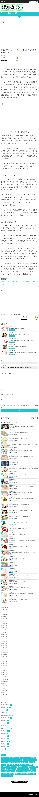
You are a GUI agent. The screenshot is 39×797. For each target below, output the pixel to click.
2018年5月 (3, 638)
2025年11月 (3, 614)
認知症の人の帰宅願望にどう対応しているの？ (19, 438)
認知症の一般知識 (6, 707)
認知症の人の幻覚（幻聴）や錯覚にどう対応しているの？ (21, 510)
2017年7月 (3, 661)
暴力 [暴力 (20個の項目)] (8, 757)
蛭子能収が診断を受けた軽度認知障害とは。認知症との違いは (22, 540)
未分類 (3, 749)
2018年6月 (3, 636)
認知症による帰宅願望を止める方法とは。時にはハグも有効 (22, 352)
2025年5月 (3, 627)
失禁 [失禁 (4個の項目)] (26, 766)
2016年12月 (3, 676)
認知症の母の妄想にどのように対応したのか (19, 334)
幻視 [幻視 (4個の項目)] (35, 766)
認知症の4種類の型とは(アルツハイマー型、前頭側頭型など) (21, 486)
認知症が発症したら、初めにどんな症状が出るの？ (19, 558)
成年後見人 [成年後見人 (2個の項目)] (4, 775)
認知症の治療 (5, 720)
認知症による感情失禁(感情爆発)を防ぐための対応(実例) (21, 492)
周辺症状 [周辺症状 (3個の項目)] (32, 769)
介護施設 (4, 712)
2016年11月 (3, 679)
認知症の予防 (5, 744)
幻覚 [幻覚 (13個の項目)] (3, 760)
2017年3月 (3, 670)
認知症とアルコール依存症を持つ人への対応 (18, 599)
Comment (4, 376)
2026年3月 (3, 609)
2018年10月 (3, 632)
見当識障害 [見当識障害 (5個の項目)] (4, 766)
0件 (10, 55)
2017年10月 (3, 654)
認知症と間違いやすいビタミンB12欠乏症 (18, 474)
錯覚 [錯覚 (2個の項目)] (10, 775)
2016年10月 (3, 681)
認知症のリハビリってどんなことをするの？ (18, 516)
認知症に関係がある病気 (7, 715)
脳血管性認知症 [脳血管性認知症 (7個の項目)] (24, 762)
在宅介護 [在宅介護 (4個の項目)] (20, 766)
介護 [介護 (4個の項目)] (3, 769)
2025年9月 (3, 618)
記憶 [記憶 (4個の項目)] (30, 766)
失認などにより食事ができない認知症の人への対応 (20, 564)
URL (3, 399)
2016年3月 (3, 697)
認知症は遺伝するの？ (14, 462)
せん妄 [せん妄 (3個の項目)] (19, 769)
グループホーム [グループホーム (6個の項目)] (11, 764)
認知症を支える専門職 (6, 728)
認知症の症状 (5, 741)
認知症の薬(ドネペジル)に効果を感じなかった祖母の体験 (21, 593)
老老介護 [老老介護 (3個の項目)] (4, 771)
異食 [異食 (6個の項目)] (18, 764)
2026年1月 (3, 612)
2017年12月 (3, 650)
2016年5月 (3, 692)
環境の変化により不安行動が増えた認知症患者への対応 (20, 450)
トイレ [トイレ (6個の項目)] (4, 764)
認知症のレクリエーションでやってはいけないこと (20, 480)
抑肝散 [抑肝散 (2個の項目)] (28, 773)
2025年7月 (3, 623)
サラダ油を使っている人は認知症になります (18, 522)
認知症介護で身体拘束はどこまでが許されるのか (19, 504)
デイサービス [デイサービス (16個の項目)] (31, 757)
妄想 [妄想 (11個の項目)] (8, 760)
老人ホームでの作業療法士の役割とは (17, 346)
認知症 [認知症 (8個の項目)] (16, 762)
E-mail (3, 394)
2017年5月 (3, 665)
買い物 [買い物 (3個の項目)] (28, 771)
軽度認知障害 (5, 723)
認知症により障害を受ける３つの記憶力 (17, 581)
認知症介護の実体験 (6, 705)
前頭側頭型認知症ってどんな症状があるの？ (18, 534)
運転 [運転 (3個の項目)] (17, 773)
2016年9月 (3, 683)
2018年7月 (3, 634)
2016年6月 (3, 690)
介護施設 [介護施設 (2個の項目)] (22, 773)
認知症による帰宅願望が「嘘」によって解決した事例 (21, 340)
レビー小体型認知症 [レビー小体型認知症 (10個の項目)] (17, 760)
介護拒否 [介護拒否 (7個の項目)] (31, 762)
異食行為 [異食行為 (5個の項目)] (30, 764)
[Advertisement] (19, 35)
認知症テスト (5, 738)
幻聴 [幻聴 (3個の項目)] (23, 771)
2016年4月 (3, 694)
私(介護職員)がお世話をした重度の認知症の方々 (19, 587)
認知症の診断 (5, 736)
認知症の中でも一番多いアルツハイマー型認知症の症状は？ (21, 575)
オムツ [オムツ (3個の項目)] (18, 771)
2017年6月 (3, 663)
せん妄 (3, 725)
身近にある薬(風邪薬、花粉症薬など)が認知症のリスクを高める (22, 552)
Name (3, 389)
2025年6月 (3, 625)
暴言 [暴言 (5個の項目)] (10, 766)
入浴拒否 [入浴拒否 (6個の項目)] (23, 764)
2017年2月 (3, 672)
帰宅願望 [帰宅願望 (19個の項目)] (14, 757)
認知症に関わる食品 (6, 718)
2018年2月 (3, 645)
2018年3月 (3, 643)
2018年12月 (3, 629)
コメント (11, 314)
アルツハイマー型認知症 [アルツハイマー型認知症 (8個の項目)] (7, 762)
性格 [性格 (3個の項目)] (33, 771)
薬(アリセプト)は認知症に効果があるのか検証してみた (20, 432)
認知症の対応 (12, 329)
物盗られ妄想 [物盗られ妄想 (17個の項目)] (22, 757)
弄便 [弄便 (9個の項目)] (25, 760)
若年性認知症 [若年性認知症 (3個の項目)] (11, 771)
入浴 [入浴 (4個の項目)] (15, 766)
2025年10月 (3, 616)
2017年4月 (3, 667)
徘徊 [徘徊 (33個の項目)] (3, 757)
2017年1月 (3, 674)
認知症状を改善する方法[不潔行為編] (17, 569)
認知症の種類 (5, 746)
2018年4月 (3, 641)
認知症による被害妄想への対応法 (16, 328)
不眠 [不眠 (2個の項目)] (33, 773)
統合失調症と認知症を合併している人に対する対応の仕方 (21, 456)
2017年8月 (3, 659)
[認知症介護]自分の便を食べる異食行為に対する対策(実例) (21, 498)
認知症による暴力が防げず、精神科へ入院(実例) (19, 546)
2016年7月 (3, 688)
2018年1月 (3, 647)
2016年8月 (3, 685)
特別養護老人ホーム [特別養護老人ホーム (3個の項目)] (11, 769)
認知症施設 (4, 710)
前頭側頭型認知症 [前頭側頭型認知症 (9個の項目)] (32, 760)
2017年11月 (3, 652)
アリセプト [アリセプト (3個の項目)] (26, 769)
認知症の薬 (4, 733)
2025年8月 (3, 620)
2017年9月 (3, 656)
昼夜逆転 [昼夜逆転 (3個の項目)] (11, 773)
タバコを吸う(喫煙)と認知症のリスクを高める (18, 528)
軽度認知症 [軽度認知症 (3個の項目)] (4, 773)
